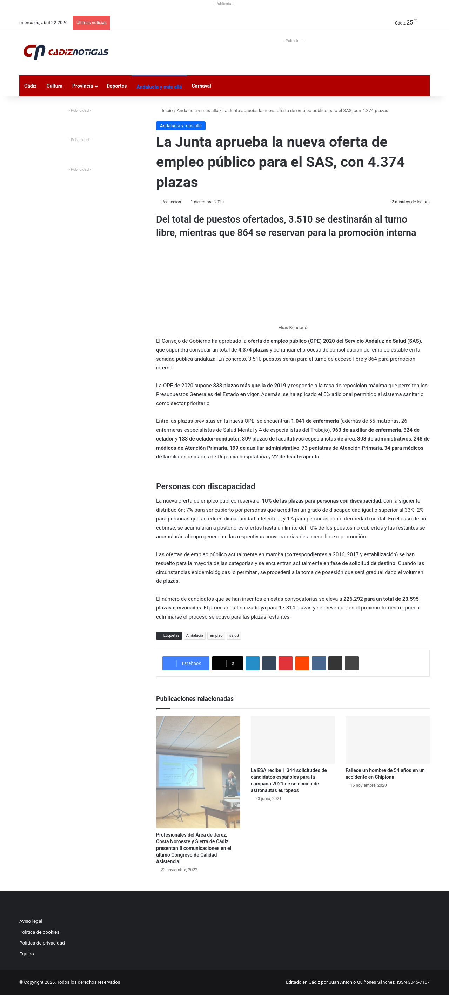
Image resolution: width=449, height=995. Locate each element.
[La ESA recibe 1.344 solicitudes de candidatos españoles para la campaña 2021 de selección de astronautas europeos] (293, 739)
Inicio (164, 110)
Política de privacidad (42, 943)
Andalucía (194, 635)
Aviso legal (30, 921)
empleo (216, 635)
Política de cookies (39, 932)
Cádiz (30, 86)
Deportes (117, 86)
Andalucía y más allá (159, 87)
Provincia (82, 86)
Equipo (26, 953)
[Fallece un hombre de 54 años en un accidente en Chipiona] (388, 739)
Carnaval (201, 86)
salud (234, 635)
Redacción (171, 201)
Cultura (54, 86)
